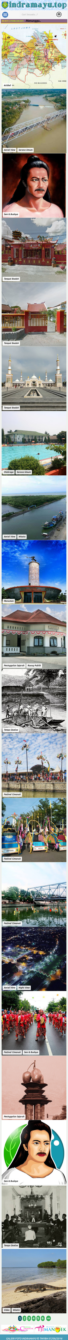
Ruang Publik (34, 665)
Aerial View (9, 150)
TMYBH (43, 1338)
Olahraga (8, 472)
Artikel (7, 85)
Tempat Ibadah (11, 279)
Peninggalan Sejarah (14, 665)
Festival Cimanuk (12, 794)
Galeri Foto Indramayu (21, 1338)
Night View (24, 987)
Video (6, 1310)
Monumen (9, 601)
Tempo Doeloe (11, 730)
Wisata (21, 536)
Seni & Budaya (11, 214)
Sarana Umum (25, 150)
